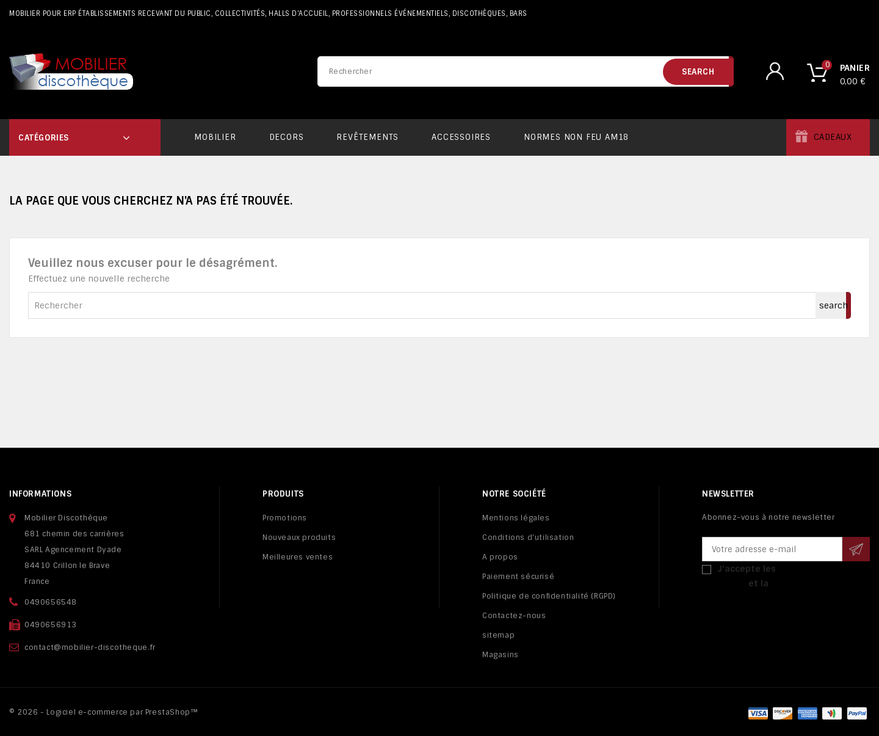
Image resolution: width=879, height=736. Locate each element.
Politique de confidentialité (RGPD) (549, 596)
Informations (40, 494)
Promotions (284, 518)
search (698, 72)
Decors (286, 137)
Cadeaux (833, 137)
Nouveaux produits (299, 537)
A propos (500, 557)
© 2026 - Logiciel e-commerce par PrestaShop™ (103, 712)
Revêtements (367, 137)
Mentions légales (516, 518)
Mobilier (215, 137)
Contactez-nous (514, 616)
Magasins (500, 655)
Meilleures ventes (297, 557)
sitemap (498, 635)
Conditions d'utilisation (528, 537)
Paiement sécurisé (518, 576)
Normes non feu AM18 (576, 137)
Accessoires (461, 137)
